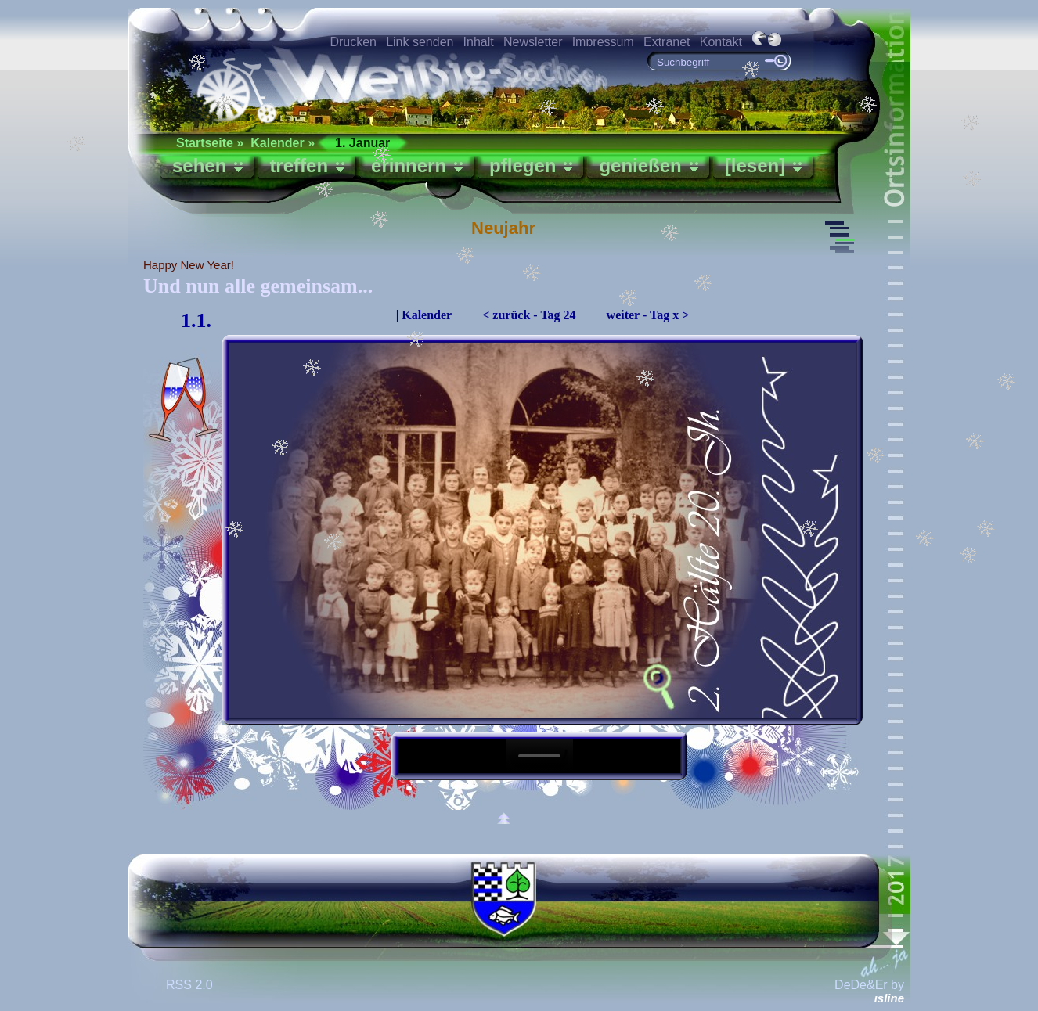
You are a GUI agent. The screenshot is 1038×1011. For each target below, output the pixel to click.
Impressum (603, 42)
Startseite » (209, 142)
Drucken (353, 42)
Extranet (666, 42)
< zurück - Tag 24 (528, 315)
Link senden (419, 42)
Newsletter (533, 42)
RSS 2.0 (191, 984)
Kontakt (721, 42)
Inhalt (478, 42)
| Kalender (424, 315)
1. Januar (362, 142)
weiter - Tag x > (648, 315)
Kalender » (282, 142)
